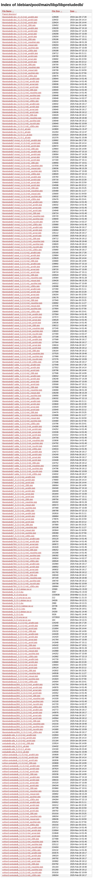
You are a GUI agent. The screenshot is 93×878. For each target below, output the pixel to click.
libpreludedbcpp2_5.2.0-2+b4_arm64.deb (20, 662)
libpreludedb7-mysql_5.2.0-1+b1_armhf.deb (21, 160)
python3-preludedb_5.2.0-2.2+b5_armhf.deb (21, 861)
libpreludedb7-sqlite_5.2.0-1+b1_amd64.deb (21, 376)
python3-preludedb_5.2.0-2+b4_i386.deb (19, 814)
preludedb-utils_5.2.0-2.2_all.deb (16, 749)
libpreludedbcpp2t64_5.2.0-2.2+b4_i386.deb (21, 696)
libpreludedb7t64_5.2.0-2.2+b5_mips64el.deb (21, 578)
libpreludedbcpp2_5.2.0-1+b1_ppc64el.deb (20, 654)
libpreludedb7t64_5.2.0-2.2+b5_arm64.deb (20, 567)
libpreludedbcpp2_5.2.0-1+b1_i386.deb (19, 645)
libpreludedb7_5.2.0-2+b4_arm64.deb (18, 516)
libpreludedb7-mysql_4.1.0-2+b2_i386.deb (20, 149)
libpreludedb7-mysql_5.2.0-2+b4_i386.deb (20, 188)
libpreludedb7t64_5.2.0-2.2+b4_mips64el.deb (21, 553)
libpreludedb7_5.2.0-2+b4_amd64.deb (18, 513)
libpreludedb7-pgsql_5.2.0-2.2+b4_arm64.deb (22, 317)
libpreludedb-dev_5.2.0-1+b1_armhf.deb (19, 37)
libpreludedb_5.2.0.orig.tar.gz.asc (16, 620)
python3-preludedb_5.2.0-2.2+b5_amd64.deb (21, 853)
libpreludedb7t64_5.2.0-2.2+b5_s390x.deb (20, 586)
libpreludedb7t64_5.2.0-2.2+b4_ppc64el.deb (21, 556)
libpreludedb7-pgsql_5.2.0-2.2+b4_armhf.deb (21, 323)
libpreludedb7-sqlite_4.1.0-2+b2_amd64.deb (21, 365)
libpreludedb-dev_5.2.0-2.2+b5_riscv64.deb (21, 124)
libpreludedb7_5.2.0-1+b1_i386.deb (17, 499)
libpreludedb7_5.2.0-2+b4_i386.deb (17, 525)
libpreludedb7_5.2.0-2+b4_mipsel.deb (18, 530)
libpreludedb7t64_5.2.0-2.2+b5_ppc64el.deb (21, 581)
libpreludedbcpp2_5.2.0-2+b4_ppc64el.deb (20, 679)
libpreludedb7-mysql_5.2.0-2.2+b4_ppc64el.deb (22, 219)
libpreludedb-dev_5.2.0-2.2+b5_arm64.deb (20, 107)
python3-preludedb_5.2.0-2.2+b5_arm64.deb (21, 856)
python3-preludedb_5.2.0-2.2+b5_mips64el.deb (22, 867)
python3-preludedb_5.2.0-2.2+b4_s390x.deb (21, 850)
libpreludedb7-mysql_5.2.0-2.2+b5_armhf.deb (21, 236)
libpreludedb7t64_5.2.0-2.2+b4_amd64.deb (20, 539)
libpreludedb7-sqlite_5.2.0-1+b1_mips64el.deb (22, 390)
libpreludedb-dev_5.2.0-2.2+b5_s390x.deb (20, 126)
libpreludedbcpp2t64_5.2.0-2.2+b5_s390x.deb (22, 732)
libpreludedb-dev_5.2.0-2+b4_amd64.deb (20, 53)
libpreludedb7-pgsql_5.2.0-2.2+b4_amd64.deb (22, 314)
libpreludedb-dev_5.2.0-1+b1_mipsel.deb (19, 45)
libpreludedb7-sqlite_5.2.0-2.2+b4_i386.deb (21, 438)
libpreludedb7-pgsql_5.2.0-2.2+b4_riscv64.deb (22, 334)
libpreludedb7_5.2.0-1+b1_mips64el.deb (19, 502)
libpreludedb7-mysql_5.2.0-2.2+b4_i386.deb (21, 213)
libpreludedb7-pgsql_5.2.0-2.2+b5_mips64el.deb (23, 354)
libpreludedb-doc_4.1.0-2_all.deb (16, 129)
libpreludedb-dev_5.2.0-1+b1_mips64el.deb (21, 42)
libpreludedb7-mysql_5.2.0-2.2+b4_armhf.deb (21, 211)
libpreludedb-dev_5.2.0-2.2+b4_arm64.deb (20, 81)
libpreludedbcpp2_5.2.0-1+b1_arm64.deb (20, 637)
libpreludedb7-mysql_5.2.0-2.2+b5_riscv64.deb (22, 247)
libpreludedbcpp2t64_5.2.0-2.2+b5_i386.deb (21, 721)
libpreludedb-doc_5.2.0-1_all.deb (16, 132)
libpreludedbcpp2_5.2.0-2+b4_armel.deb (19, 665)
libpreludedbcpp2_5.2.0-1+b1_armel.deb (19, 640)
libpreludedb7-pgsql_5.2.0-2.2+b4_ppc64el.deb (22, 331)
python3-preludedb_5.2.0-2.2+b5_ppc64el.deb (22, 870)
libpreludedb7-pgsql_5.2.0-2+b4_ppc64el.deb (21, 309)
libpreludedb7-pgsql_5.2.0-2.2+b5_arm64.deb (22, 342)
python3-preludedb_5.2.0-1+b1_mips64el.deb (21, 791)
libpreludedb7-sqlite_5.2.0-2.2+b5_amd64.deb (22, 452)
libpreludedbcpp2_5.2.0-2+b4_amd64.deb (20, 659)
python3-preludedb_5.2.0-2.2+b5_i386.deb (20, 864)
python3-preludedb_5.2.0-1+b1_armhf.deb (20, 785)
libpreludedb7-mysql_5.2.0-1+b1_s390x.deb (21, 174)
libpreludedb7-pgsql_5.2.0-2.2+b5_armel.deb (21, 345)
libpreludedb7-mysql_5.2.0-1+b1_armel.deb (21, 157)
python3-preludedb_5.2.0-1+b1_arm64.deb (20, 780)
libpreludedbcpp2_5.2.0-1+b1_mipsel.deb (20, 651)
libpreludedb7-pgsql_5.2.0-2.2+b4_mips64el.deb (23, 328)
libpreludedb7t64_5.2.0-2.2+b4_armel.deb (20, 544)
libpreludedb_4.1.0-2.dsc (12, 592)
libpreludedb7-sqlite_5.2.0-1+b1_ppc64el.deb (21, 396)
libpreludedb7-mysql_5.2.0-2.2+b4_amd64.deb (22, 202)
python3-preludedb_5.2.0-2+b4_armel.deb (20, 808)
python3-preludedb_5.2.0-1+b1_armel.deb (20, 783)
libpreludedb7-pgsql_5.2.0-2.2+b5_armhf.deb (21, 348)
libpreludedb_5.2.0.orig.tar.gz (14, 617)
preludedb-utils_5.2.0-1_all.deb (15, 746)
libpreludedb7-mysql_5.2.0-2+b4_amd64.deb (21, 177)
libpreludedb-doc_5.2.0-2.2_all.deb (17, 135)
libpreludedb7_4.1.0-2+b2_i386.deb (17, 485)
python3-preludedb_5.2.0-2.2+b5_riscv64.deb (21, 872)
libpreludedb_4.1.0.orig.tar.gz (14, 595)
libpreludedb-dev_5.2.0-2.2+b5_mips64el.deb (21, 118)
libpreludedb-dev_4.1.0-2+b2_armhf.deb (19, 23)
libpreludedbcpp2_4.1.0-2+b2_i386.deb (19, 631)
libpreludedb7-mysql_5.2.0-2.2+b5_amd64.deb (22, 227)
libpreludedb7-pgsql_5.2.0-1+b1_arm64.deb (21, 267)
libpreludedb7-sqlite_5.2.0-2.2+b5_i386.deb (21, 463)
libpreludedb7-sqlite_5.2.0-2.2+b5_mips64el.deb (23, 466)
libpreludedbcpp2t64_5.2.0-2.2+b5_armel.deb (21, 715)
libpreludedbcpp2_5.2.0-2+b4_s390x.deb (19, 682)
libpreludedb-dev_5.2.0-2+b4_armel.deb (19, 59)
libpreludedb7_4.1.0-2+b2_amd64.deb (18, 477)
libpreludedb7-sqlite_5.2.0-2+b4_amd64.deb (21, 401)
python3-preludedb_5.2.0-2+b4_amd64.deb (21, 802)
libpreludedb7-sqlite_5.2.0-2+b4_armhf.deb (20, 410)
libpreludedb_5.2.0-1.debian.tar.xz (16, 600)
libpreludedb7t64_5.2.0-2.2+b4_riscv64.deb (21, 558)
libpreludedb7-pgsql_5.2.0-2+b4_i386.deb (20, 300)
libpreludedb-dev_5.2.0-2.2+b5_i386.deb (19, 115)
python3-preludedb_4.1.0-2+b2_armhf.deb (20, 771)
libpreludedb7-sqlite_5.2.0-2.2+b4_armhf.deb (21, 435)
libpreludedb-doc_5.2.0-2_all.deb (16, 138)
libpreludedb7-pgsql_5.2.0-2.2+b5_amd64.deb (22, 339)
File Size (56, 11)
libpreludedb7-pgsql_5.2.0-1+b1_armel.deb (20, 269)
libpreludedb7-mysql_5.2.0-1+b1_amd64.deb (21, 152)
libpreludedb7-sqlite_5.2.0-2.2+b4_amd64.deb (22, 426)
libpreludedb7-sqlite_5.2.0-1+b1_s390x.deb (20, 398)
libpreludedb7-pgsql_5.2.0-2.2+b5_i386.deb (21, 351)
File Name (7, 11)
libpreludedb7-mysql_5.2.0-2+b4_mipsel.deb (21, 194)
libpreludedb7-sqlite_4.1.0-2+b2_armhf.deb (20, 370)
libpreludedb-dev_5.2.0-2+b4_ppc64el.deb (20, 73)
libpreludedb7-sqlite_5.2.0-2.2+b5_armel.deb (21, 457)
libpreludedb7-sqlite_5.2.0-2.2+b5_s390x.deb (21, 474)
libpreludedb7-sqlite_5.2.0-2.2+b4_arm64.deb (21, 429)
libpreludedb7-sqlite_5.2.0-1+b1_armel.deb (20, 382)
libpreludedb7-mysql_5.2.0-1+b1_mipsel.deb (21, 168)
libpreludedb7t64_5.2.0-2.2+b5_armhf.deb (20, 572)
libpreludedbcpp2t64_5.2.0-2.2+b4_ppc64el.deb (22, 701)
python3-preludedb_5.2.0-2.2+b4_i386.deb (20, 839)
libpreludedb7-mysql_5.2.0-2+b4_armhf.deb (21, 185)
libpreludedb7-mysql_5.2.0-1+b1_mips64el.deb (22, 166)
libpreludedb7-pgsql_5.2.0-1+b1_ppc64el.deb (21, 283)
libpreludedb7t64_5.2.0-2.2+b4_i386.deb (19, 550)
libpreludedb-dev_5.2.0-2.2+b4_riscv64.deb (21, 98)
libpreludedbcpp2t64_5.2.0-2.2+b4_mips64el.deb (23, 699)
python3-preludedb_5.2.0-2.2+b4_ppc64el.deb (22, 844)
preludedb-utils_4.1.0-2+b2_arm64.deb (19, 738)
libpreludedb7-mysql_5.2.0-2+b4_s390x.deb (21, 199)
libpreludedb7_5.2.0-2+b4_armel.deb (18, 519)
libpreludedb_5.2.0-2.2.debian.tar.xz (17, 606)
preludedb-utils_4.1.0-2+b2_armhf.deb (18, 741)
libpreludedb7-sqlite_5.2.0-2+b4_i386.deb (20, 412)
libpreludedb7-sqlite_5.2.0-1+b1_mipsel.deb (21, 393)
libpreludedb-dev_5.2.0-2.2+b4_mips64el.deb (21, 93)
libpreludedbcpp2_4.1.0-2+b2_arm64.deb (20, 626)
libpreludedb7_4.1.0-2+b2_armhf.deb (18, 483)
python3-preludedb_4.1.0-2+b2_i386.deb (19, 774)
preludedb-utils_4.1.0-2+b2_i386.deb (18, 743)
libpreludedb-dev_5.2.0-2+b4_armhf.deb (19, 62)
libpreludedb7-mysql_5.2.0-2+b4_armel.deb (21, 182)
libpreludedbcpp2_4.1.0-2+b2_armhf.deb (19, 628)
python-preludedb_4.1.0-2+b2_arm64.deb (20, 757)
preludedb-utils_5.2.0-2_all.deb (15, 752)
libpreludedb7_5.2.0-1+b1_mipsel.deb (18, 505)
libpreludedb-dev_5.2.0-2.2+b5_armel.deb (20, 110)
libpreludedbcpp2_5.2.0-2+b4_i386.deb (19, 671)
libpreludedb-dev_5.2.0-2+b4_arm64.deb (19, 56)
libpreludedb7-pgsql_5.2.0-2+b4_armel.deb (20, 295)
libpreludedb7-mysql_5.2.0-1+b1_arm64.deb (21, 154)
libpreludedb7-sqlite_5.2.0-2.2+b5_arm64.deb (21, 455)
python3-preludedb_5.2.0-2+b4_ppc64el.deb (21, 822)
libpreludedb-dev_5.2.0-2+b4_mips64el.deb (21, 67)
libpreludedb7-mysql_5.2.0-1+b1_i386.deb (20, 163)
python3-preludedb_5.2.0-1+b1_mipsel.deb (20, 794)
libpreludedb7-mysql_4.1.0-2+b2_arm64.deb (21, 143)
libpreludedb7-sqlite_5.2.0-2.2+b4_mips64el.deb (23, 440)
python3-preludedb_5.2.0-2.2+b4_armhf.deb (21, 836)
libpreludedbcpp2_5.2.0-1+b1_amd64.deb (20, 634)
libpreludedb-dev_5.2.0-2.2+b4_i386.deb (19, 90)
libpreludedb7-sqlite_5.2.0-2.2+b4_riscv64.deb (22, 446)
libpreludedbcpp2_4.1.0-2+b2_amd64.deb (20, 623)
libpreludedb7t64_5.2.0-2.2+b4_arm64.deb (20, 541)
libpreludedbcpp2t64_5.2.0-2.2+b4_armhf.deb (22, 693)
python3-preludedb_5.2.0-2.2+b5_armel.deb (21, 858)
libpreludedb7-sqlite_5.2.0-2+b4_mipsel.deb (21, 418)
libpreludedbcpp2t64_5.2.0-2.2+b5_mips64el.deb (23, 724)
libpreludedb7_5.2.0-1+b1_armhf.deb (18, 497)
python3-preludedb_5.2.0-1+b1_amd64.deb (21, 777)
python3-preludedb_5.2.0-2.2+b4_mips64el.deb (22, 842)
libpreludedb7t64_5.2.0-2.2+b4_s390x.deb (20, 561)
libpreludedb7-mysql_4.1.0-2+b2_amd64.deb (21, 140)
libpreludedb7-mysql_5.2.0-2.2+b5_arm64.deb (22, 230)
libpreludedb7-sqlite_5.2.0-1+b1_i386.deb (20, 387)
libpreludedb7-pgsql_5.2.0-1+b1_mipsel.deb (21, 281)
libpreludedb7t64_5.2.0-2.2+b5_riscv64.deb (21, 584)
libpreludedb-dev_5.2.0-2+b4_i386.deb (18, 65)
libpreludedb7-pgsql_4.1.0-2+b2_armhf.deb (20, 258)
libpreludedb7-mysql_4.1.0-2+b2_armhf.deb (21, 146)
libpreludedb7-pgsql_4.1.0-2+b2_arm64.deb (21, 255)
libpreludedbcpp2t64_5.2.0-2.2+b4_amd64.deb (22, 684)
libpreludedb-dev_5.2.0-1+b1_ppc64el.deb (20, 48)
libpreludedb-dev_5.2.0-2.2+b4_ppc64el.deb (21, 95)
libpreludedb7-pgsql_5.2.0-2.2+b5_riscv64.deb (22, 359)
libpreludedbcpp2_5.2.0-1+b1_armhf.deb (19, 643)
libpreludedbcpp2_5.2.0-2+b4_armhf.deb (19, 668)
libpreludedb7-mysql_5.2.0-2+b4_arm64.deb (21, 180)
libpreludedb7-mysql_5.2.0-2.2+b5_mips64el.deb (23, 241)
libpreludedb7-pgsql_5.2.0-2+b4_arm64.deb (21, 292)
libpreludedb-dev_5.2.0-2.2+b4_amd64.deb (20, 79)
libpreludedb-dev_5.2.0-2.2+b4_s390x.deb (20, 101)
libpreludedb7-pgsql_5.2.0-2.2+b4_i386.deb (21, 325)
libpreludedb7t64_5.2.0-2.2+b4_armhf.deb (20, 547)
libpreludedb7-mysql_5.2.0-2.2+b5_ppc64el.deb (22, 244)
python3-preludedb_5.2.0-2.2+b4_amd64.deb (21, 828)
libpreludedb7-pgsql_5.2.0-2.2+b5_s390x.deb (21, 362)
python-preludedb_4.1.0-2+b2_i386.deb (19, 763)
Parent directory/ (9, 14)
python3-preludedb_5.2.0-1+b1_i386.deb (19, 788)
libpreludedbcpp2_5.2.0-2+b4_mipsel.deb (20, 676)
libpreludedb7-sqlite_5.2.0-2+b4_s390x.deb (20, 424)
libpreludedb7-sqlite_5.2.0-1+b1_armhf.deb (20, 384)
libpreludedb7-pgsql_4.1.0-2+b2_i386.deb (20, 261)
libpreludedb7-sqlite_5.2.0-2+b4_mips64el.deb (22, 415)
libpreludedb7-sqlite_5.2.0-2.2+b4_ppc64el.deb (22, 443)
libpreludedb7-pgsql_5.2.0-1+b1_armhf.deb (20, 272)
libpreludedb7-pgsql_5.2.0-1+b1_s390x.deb (21, 286)
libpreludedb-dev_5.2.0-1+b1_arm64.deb (19, 31)
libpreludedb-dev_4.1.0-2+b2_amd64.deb (20, 17)
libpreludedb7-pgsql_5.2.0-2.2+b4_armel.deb (21, 320)
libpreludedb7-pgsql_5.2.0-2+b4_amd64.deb (21, 289)
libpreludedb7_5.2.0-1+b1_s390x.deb (18, 511)
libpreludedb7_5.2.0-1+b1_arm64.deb (18, 491)
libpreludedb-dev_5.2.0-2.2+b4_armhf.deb (20, 87)
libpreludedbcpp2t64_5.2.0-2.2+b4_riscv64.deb (22, 704)
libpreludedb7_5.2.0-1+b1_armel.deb (18, 494)
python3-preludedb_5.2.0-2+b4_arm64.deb (20, 805)
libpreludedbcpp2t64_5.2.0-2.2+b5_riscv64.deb (22, 729)
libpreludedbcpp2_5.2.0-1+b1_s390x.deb (19, 657)
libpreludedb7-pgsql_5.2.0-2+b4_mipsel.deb (21, 306)
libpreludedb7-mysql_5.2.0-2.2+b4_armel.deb (21, 208)
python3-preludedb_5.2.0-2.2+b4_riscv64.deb (21, 847)
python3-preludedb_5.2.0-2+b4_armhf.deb (20, 811)
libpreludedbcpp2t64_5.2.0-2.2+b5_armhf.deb (22, 718)
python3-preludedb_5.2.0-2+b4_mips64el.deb (21, 816)
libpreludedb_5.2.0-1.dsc (12, 603)
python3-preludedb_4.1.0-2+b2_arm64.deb (20, 769)
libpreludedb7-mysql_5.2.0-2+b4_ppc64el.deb (22, 196)
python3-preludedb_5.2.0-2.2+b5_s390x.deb (21, 875)
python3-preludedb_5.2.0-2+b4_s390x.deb (20, 825)
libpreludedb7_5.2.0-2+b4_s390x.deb (18, 536)
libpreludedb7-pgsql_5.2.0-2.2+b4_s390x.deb (21, 337)
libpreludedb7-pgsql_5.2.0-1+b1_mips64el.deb (22, 278)
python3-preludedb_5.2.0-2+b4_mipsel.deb (20, 819)
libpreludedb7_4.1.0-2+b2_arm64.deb (18, 480)
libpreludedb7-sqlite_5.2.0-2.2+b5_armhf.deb (21, 460)
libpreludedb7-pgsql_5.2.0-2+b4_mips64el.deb (22, 303)
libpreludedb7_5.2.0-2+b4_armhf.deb (18, 522)
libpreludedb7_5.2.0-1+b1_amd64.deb (18, 488)
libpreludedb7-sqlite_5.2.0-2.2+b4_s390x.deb (21, 449)
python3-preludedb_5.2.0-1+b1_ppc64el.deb (21, 797)
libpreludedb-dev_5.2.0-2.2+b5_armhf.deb (20, 112)
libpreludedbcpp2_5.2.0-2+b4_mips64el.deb (21, 673)
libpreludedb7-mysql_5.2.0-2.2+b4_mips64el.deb (23, 216)
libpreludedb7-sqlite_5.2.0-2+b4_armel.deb (20, 407)
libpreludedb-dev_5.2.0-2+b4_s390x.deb (19, 76)
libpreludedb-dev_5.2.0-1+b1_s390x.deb (19, 51)
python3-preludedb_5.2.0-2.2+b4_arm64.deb (21, 830)
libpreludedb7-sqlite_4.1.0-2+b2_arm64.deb (21, 368)
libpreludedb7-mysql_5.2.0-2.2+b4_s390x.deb (22, 225)
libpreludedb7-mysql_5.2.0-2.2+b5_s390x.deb (22, 250)
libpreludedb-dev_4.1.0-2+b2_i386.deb (18, 25)
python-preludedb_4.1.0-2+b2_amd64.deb (20, 755)
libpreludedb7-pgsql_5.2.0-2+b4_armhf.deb (20, 297)
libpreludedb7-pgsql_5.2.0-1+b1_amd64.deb (21, 264)
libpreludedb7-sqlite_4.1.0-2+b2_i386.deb (20, 373)
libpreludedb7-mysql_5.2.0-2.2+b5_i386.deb (21, 239)
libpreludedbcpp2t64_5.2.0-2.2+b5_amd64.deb (22, 710)
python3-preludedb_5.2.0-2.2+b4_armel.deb (21, 833)
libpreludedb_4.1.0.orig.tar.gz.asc (16, 598)
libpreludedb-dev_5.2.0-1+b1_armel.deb (19, 34)
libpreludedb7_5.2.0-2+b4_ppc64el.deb (19, 533)
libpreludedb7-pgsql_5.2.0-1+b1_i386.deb (20, 275)
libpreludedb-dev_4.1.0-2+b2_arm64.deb (19, 20)
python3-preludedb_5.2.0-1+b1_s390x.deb (20, 800)
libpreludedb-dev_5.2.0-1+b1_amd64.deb (20, 28)
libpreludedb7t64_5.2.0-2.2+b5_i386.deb (19, 575)
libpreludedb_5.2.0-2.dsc (12, 614)
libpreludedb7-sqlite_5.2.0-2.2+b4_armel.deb (21, 432)
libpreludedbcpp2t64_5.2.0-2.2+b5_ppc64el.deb (22, 727)
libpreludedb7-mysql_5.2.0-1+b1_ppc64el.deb (22, 171)
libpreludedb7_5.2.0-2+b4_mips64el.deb (19, 527)
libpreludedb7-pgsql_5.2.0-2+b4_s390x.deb (21, 312)
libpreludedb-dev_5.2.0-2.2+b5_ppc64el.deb (21, 121)
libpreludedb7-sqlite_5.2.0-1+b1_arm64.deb (21, 379)
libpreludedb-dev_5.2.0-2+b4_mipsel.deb (19, 70)
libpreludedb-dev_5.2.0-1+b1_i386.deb (18, 39)
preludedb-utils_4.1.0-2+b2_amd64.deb (19, 735)
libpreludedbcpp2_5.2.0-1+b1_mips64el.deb (21, 648)
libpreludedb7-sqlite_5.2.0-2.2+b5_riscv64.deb (22, 471)
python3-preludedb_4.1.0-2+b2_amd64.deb (21, 766)
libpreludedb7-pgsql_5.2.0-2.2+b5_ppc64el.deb (22, 356)
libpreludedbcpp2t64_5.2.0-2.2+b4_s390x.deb (22, 707)
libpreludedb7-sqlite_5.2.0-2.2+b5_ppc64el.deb (22, 469)
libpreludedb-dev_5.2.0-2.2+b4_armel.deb (20, 84)
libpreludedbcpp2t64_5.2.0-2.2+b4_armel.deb (21, 690)
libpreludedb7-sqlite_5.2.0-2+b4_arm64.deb (21, 404)
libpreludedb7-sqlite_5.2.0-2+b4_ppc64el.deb (21, 421)
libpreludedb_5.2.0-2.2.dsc (13, 609)
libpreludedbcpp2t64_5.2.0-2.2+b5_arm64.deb (22, 713)
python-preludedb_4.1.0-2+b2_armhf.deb (20, 760)
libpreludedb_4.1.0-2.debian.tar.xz (16, 589)
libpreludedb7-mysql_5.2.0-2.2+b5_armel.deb (21, 233)
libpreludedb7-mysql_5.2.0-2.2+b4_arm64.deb (22, 205)
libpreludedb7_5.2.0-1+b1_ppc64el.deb (19, 508)
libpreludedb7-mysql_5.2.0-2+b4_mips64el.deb (22, 191)
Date (72, 11)
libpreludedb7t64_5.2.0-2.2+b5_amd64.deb (20, 564)
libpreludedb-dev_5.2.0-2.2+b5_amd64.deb (20, 104)
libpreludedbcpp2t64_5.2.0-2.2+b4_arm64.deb (22, 687)
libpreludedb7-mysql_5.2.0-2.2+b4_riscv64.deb (22, 222)
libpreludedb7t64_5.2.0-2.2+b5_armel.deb (20, 570)
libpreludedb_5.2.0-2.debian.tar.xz (16, 612)
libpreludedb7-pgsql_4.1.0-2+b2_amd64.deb (21, 253)
